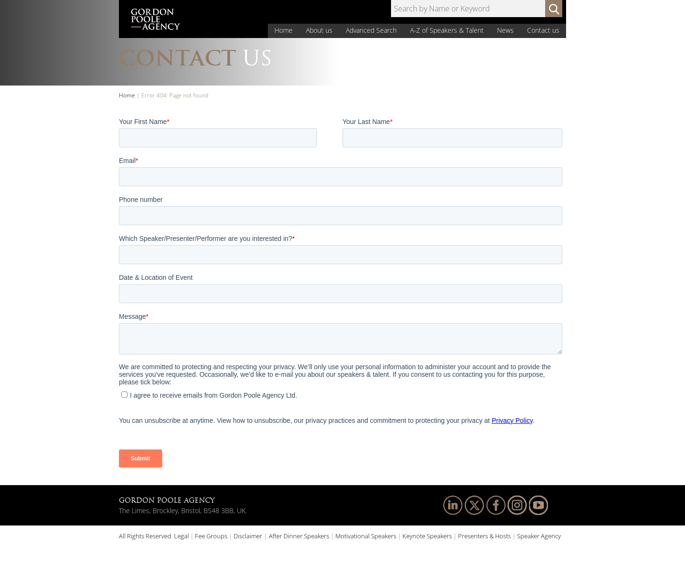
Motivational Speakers (365, 536)
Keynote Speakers (427, 536)
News (505, 30)
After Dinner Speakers (299, 536)
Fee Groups (211, 536)
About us (319, 30)
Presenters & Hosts (484, 536)
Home (283, 30)
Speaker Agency (539, 536)
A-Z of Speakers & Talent (447, 30)
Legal (181, 536)
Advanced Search (371, 30)
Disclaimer (248, 536)
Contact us (543, 30)
